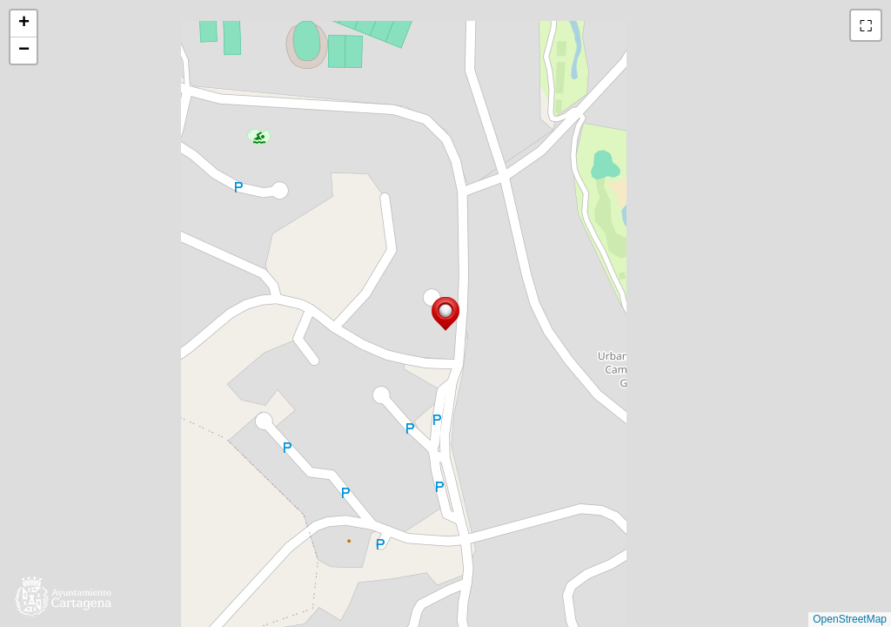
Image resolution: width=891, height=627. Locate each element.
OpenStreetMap (850, 619)
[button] (445, 314)
